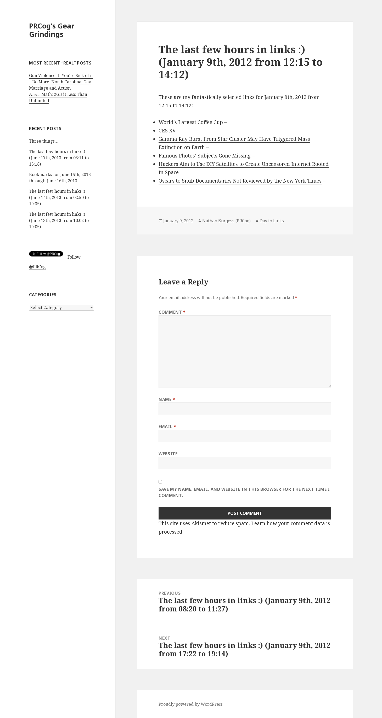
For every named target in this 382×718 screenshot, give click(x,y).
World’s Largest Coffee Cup (191, 122)
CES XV (167, 130)
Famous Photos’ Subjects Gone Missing (205, 155)
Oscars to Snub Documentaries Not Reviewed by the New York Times (240, 180)
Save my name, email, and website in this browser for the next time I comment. (244, 492)
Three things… (43, 141)
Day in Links (272, 221)
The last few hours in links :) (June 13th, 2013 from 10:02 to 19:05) (59, 220)
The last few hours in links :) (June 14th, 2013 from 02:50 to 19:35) (59, 197)
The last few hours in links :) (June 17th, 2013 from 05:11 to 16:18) (59, 158)
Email (167, 426)
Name (167, 399)
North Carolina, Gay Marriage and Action (60, 85)
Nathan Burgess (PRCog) (226, 221)
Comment (172, 312)
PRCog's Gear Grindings (51, 30)
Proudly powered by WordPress (191, 704)
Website (168, 454)
